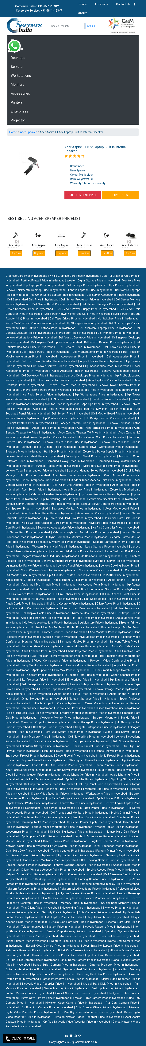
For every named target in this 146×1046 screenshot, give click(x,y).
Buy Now (39, 253)
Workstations (21, 76)
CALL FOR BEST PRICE (82, 195)
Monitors (17, 84)
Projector (18, 120)
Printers (17, 102)
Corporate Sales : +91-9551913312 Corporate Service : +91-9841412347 (39, 8)
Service (82, 4)
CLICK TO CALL (20, 1039)
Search (91, 26)
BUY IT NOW (120, 195)
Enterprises (19, 111)
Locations (101, 4)
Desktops (18, 58)
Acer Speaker (28, 132)
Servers (17, 67)
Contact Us (123, 4)
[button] (17, 241)
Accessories (20, 93)
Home (13, 132)
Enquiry (82, 12)
